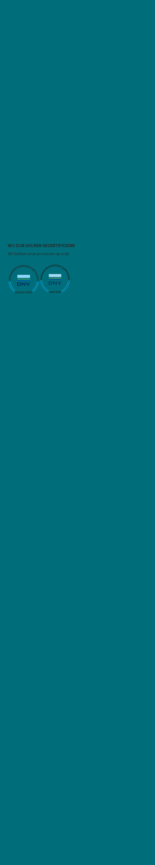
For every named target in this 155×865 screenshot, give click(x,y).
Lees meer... (18, 303)
